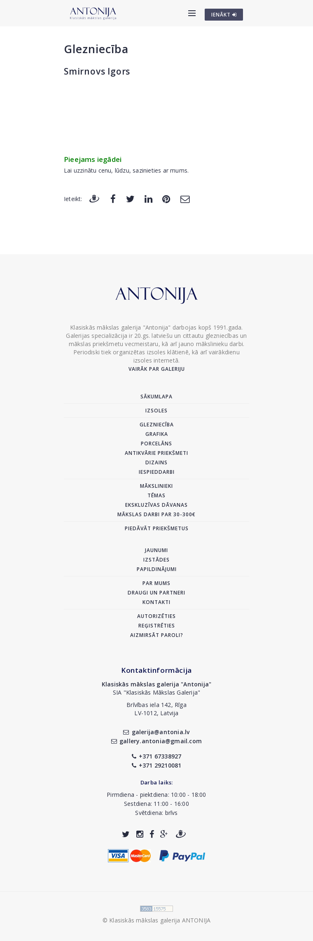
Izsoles (156, 410)
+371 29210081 (157, 765)
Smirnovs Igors (97, 71)
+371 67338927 (157, 756)
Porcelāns (156, 443)
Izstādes (156, 559)
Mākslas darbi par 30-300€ (156, 514)
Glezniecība (96, 48)
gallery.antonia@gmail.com (156, 741)
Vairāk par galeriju (156, 368)
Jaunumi (156, 550)
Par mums (156, 583)
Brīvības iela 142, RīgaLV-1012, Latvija (156, 709)
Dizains (156, 462)
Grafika (156, 434)
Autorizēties (156, 616)
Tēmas (156, 495)
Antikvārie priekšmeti (156, 452)
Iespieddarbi (157, 471)
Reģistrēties (156, 625)
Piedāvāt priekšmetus (157, 528)
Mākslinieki (156, 485)
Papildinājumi (157, 569)
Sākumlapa (156, 396)
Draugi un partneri (156, 592)
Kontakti (156, 602)
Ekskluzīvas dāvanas (156, 504)
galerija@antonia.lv (156, 732)
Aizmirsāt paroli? (156, 635)
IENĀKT (224, 14)
